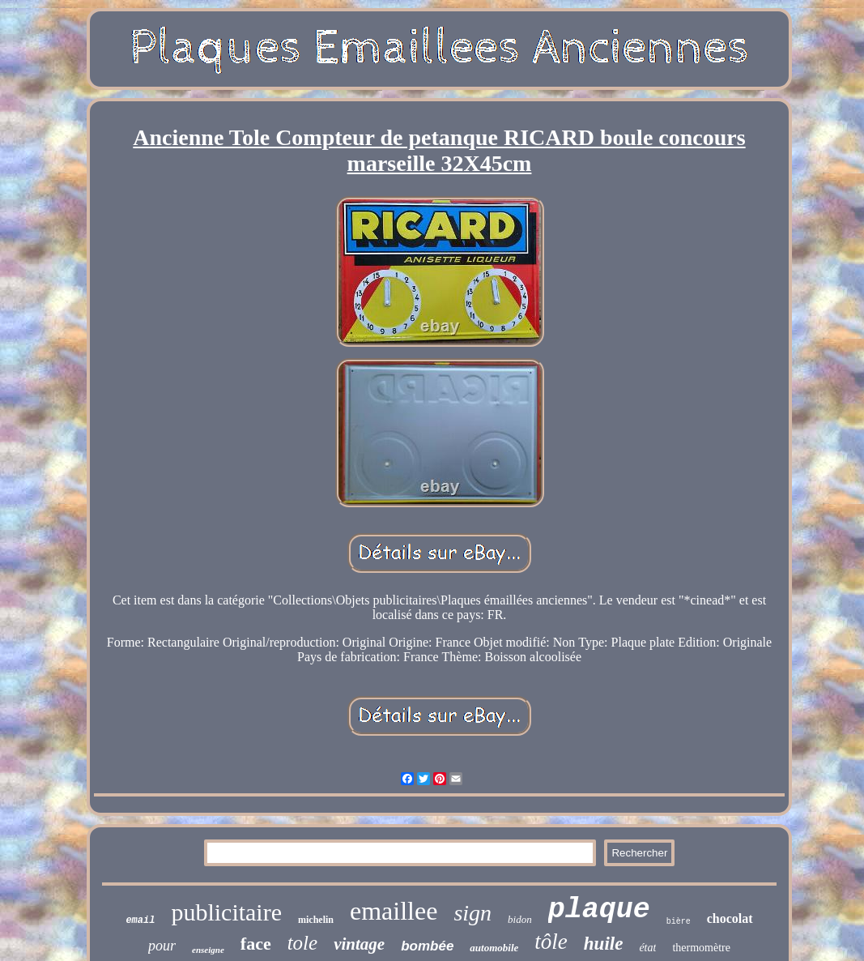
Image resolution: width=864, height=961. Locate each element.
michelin (316, 919)
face (255, 943)
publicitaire (226, 912)
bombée (427, 946)
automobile (494, 948)
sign (472, 912)
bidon (520, 919)
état (647, 948)
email (140, 920)
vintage (359, 944)
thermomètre (701, 948)
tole (302, 943)
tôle (551, 941)
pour (162, 946)
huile (604, 943)
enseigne (208, 950)
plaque (599, 910)
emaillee (393, 910)
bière (678, 921)
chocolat (730, 918)
